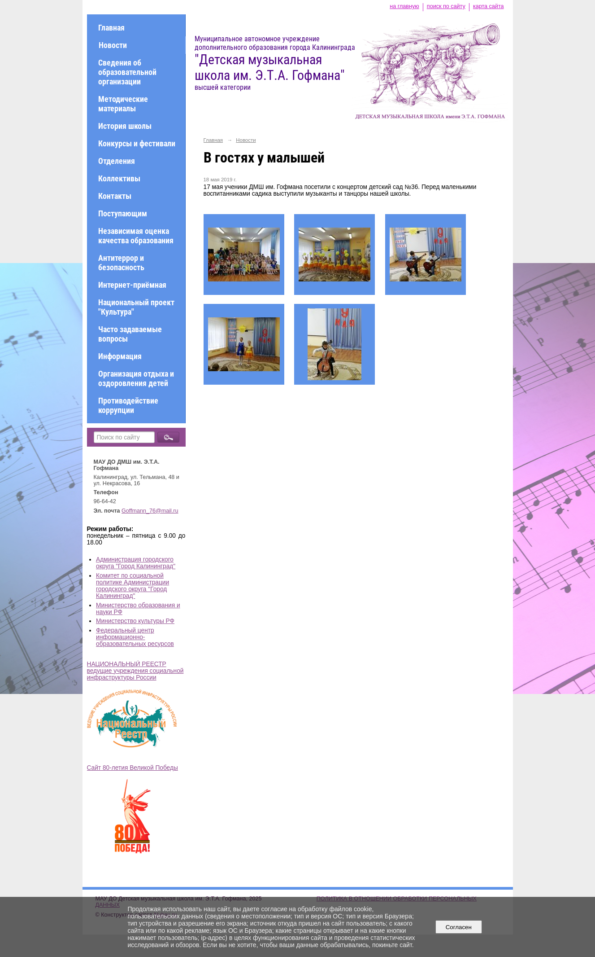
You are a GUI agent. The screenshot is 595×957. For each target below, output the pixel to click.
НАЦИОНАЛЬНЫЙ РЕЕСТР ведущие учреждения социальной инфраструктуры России (135, 671)
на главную (404, 6)
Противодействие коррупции (128, 405)
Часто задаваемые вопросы (130, 334)
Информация (120, 356)
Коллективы (119, 178)
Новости (113, 45)
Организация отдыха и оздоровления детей (136, 378)
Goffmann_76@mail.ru (150, 511)
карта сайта (488, 6)
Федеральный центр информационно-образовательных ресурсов (135, 637)
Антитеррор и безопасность (121, 262)
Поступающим (122, 213)
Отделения (116, 161)
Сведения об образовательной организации (127, 72)
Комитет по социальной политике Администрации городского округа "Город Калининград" (132, 585)
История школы (125, 126)
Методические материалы (123, 103)
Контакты (114, 196)
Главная (111, 27)
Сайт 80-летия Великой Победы (132, 767)
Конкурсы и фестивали (136, 143)
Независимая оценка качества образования (136, 235)
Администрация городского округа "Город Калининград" (135, 563)
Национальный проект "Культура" (136, 307)
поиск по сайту (446, 6)
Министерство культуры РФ (135, 621)
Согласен (458, 927)
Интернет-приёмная (132, 285)
